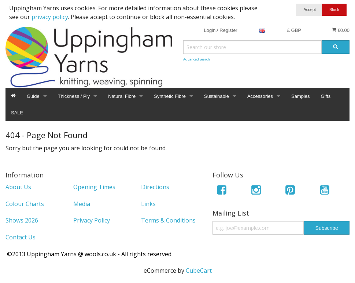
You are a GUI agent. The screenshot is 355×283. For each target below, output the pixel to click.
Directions (155, 187)
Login (209, 30)
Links (148, 204)
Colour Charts (24, 204)
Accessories (260, 96)
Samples (300, 96)
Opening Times (94, 187)
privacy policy (50, 17)
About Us (18, 187)
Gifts (326, 96)
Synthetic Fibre (170, 96)
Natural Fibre (122, 96)
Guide (33, 96)
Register (228, 30)
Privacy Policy (91, 220)
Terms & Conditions (168, 220)
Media (81, 204)
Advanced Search (196, 59)
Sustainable (216, 96)
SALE (17, 112)
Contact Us (20, 237)
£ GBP (294, 30)
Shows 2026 (21, 220)
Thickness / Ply (74, 96)
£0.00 (341, 30)
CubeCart (199, 271)
